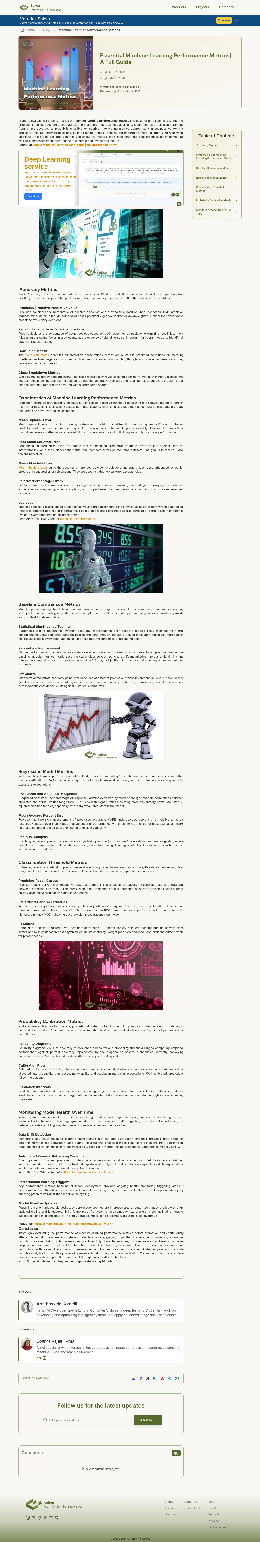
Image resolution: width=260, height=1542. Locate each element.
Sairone (170, 1514)
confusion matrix (37, 355)
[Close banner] (237, 20)
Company (226, 7)
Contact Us (192, 1508)
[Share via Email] (133, 1379)
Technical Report (219, 1527)
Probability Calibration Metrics (217, 200)
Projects (202, 7)
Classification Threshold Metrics (217, 189)
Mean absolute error (32, 467)
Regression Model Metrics (217, 177)
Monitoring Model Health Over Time (217, 211)
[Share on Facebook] (141, 1379)
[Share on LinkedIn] (155, 1379)
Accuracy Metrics (217, 145)
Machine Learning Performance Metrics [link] (89, 30)
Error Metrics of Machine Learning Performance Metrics (217, 156)
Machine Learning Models (78, 519)
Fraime (170, 1508)
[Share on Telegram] (169, 1379)
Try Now (33, 196)
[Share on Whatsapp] (177, 1379)
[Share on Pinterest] (162, 1379)
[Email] (39, 1358)
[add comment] (176, 1453)
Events (213, 1508)
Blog (46, 30)
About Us (190, 1502)
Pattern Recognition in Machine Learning (88, 1172)
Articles (213, 1521)
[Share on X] (148, 1379)
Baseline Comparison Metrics (217, 168)
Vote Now (224, 20)
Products (179, 7)
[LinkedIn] (44, 1358)
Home (169, 1502)
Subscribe (147, 1419)
